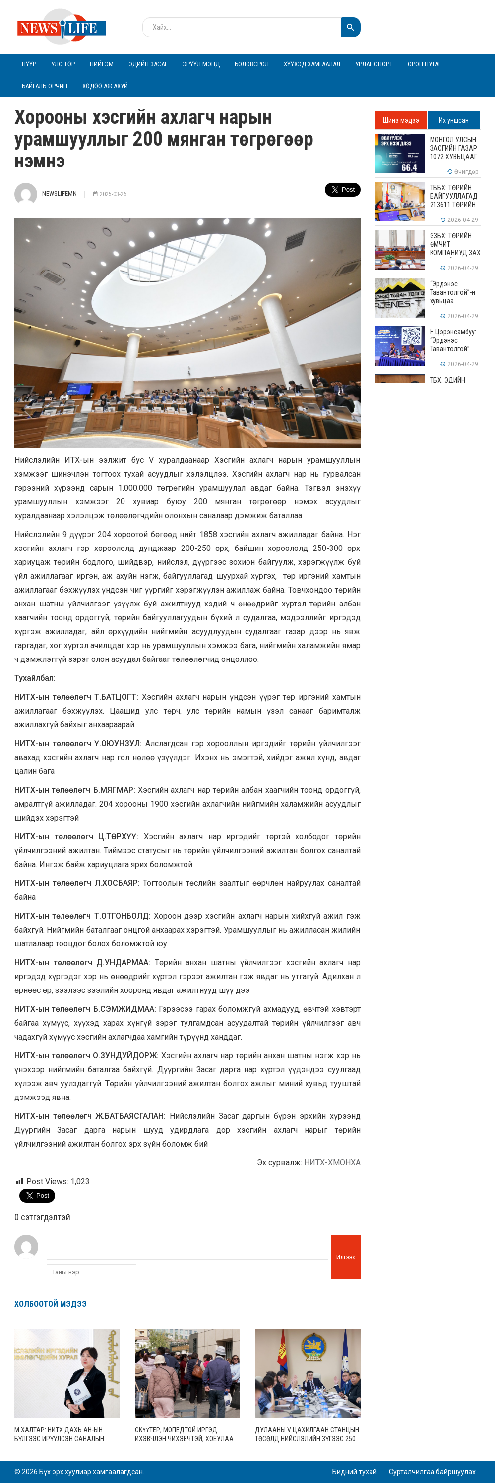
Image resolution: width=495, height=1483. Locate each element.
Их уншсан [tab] (454, 120)
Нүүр (29, 64)
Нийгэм (102, 64)
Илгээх (345, 1257)
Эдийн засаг (148, 64)
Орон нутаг (424, 64)
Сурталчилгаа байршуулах (432, 1472)
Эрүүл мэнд (201, 64)
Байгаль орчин (44, 86)
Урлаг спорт (374, 64)
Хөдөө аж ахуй (105, 86)
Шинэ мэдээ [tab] (401, 120)
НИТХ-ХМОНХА (332, 1162)
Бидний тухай (354, 1472)
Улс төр (63, 64)
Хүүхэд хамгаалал (312, 64)
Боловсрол (252, 64)
